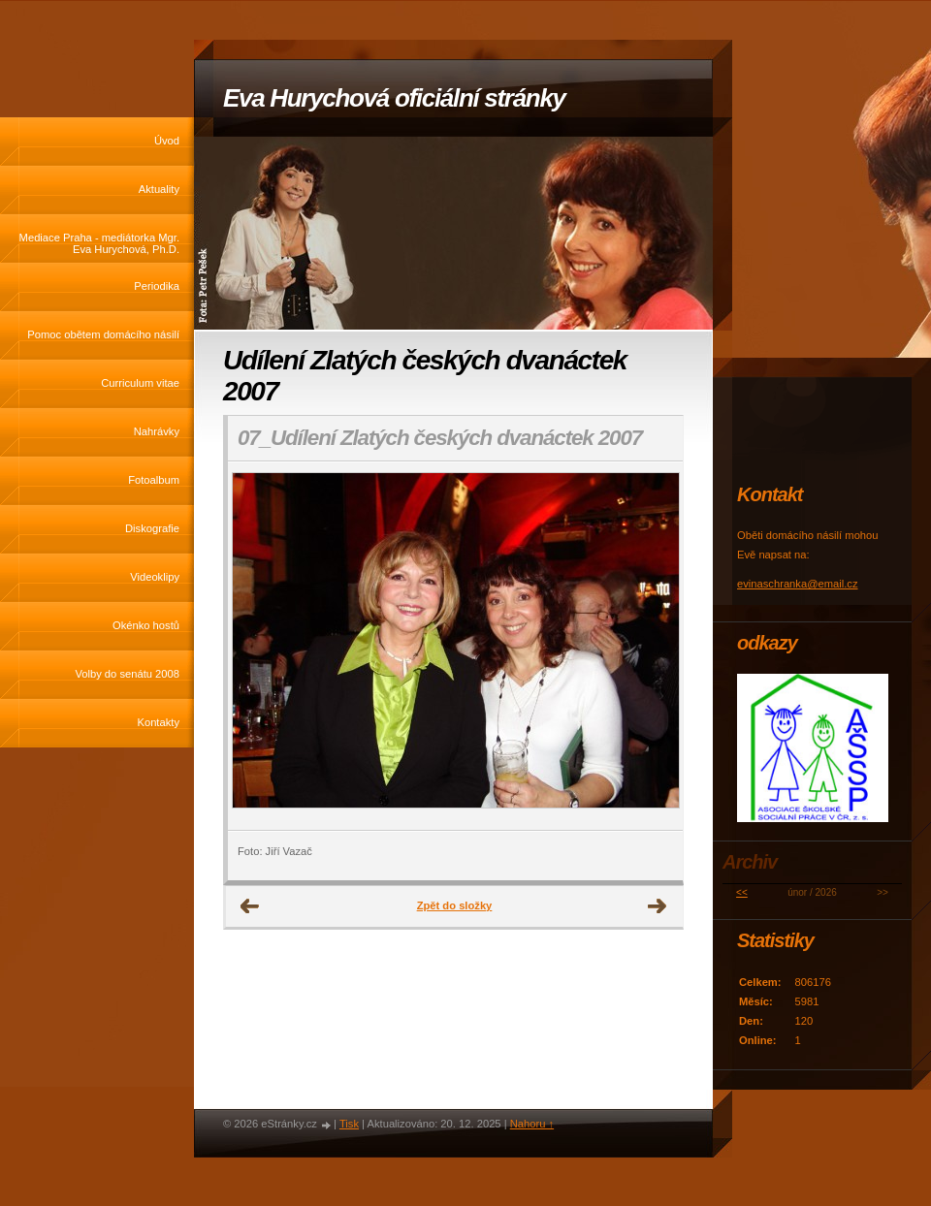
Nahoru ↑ (532, 1123)
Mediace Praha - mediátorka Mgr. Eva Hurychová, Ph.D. (99, 243)
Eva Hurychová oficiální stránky (394, 97)
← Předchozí (250, 906)
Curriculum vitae (140, 383)
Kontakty (158, 722)
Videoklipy (154, 577)
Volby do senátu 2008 (127, 674)
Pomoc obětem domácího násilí (103, 334)
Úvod (166, 140)
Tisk (349, 1123)
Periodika (156, 286)
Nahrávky (156, 431)
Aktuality (159, 189)
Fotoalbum (153, 480)
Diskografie (152, 528)
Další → (657, 906)
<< (742, 892)
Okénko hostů (145, 625)
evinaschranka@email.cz (797, 583)
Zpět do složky (455, 905)
